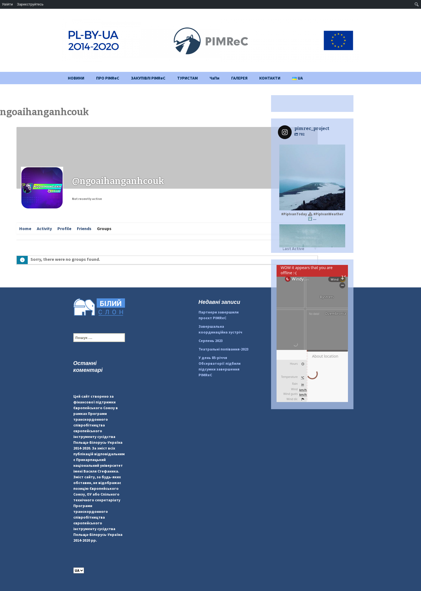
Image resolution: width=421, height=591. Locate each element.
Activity (44, 228)
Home (25, 228)
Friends (84, 228)
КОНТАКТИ (269, 78)
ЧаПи (214, 78)
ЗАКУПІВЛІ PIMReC (148, 78)
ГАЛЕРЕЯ (239, 78)
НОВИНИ (76, 78)
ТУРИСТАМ (187, 78)
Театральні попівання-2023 (224, 349)
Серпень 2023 (211, 340)
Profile (64, 228)
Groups (104, 228)
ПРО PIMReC (107, 78)
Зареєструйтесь (30, 4)
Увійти (7, 4)
